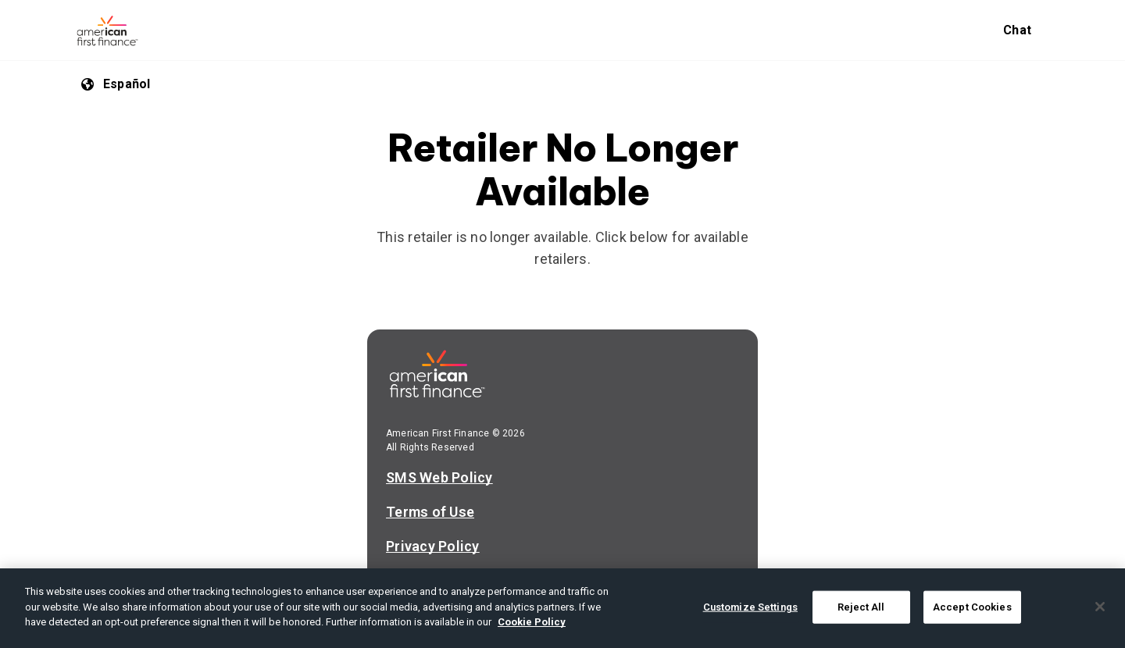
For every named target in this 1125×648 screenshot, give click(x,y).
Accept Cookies (972, 607)
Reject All (861, 607)
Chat (1017, 30)
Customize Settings (750, 607)
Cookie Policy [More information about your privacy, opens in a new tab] (532, 622)
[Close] (1100, 606)
